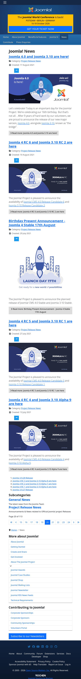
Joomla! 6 (49, 37)
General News (19, 499)
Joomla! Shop (17, 579)
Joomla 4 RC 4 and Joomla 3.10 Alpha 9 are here (40, 401)
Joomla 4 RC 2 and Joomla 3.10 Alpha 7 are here (34, 483)
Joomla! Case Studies (20, 574)
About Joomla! (17, 37)
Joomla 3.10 (47, 122)
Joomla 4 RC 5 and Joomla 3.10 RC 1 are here (40, 322)
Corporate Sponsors (20, 617)
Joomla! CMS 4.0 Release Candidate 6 (43, 201)
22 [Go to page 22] (58, 521)
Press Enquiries (9, 42)
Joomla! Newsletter (19, 589)
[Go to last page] (78, 521)
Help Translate (40, 663)
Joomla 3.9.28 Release (23, 477)
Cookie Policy (58, 660)
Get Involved (17, 556)
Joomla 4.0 (23, 122)
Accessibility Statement (25, 660)
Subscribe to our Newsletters (27, 635)
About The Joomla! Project (23, 561)
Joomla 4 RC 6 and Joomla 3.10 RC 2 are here (40, 143)
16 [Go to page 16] (26, 521)
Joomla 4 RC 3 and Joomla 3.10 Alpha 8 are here (34, 480)
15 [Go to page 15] (21, 521)
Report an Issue (56, 663)
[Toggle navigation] (4, 2)
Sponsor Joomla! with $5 (20, 663)
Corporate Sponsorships (22, 612)
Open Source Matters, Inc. (38, 669)
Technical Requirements (22, 599)
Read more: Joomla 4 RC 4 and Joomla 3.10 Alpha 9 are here (38, 468)
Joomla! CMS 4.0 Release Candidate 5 (43, 380)
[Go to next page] (73, 521)
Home (5, 37)
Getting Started (18, 546)
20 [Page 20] (47, 521)
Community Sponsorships (23, 622)
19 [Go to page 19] (42, 521)
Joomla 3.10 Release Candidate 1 (27, 383)
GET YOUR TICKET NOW (40, 29)
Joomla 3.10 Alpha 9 (20, 462)
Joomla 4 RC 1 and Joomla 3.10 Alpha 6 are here (34, 486)
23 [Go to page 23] (63, 521)
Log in (68, 663)
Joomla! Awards (18, 569)
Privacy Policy (44, 660)
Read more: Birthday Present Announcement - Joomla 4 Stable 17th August (40, 310)
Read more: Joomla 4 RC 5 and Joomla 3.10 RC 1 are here (37, 390)
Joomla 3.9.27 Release (23, 489)
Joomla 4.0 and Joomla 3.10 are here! (39, 55)
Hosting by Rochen (40, 677)
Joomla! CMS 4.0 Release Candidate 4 (43, 458)
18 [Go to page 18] (37, 521)
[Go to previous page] (16, 521)
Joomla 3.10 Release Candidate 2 (27, 204)
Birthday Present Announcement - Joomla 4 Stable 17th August (37, 222)
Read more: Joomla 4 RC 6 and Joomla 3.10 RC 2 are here (37, 211)
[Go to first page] (11, 521)
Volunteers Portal (19, 627)
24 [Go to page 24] (69, 521)
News (59, 37)
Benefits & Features (34, 37)
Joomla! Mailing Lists (20, 584)
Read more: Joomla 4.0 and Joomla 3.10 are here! (33, 132)
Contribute (68, 37)
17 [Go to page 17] (31, 521)
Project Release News (31, 60)
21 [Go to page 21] (53, 521)
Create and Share (19, 551)
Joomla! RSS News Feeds (22, 594)
